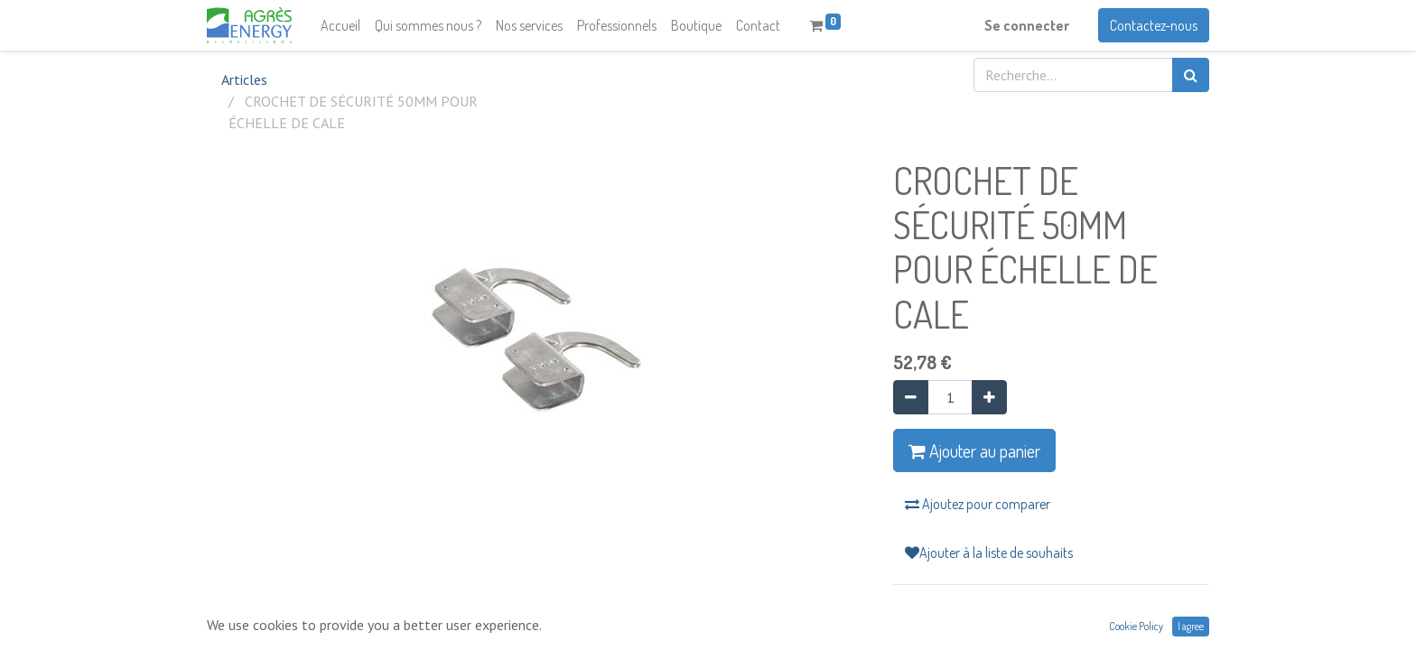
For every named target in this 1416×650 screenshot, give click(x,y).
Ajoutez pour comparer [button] (977, 504)
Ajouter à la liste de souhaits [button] (989, 552)
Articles (244, 79)
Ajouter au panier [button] (974, 450)
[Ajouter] (989, 397)
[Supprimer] (910, 397)
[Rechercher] (1190, 75)
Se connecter (1026, 25)
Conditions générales (956, 610)
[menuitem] (340, 25)
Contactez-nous (1153, 25)
